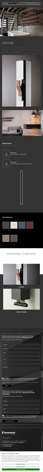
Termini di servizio (34, 382)
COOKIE (26, 461)
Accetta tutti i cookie (21, 469)
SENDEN (6, 385)
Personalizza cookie (20, 466)
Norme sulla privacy (26, 382)
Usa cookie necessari (20, 464)
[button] (39, 121)
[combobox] (21, 356)
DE (38, 3)
